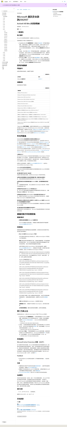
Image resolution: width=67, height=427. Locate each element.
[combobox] (7, 11)
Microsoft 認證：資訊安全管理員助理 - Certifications (26, 409)
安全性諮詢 (25, 9)
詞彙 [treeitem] (3, 68)
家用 (21, 9)
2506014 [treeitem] (5, 44)
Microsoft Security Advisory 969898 (33, 151)
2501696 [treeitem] (5, 45)
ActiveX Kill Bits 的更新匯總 (58, 11)
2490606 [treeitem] (5, 50)
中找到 (34, 326)
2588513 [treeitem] (5, 39)
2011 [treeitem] (5, 31)
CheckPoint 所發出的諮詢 (27, 319)
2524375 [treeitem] (5, 42)
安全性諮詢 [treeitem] (5, 16)
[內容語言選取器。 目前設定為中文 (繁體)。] (4, 425)
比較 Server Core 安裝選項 (39, 132)
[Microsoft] (2, 1)
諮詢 (29, 51)
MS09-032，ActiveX (30, 143)
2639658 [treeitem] (5, 36)
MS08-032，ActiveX (43, 142)
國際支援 (38, 370)
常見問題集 (55, 13)
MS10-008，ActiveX (38, 145)
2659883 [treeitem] (5, 32)
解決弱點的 (37, 57)
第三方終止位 (55, 16)
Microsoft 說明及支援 (32, 367)
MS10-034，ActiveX (26, 147)
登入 (65, 1)
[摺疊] (14, 9)
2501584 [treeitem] (5, 47)
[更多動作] (49, 9)
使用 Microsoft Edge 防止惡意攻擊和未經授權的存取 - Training (28, 404)
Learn (18, 9)
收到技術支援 (37, 365)
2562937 (40, 79)
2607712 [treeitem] (5, 37)
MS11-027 (44, 147)
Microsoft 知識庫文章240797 (36, 163)
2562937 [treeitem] (5, 41)
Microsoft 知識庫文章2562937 (25, 224)
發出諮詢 (40, 43)
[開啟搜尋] (62, 2)
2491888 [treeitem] (5, 49)
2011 (29, 9)
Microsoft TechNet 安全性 (24, 372)
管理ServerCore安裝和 (37, 129)
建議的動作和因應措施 (57, 14)
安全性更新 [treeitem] (4, 13)
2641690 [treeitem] (5, 34)
